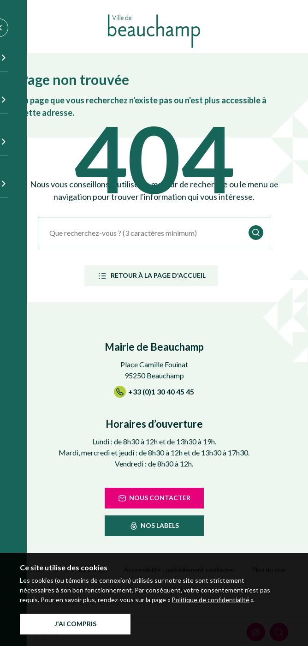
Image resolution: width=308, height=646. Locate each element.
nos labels (154, 526)
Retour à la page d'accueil (151, 276)
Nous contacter (154, 498)
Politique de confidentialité (210, 600)
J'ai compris (75, 624)
